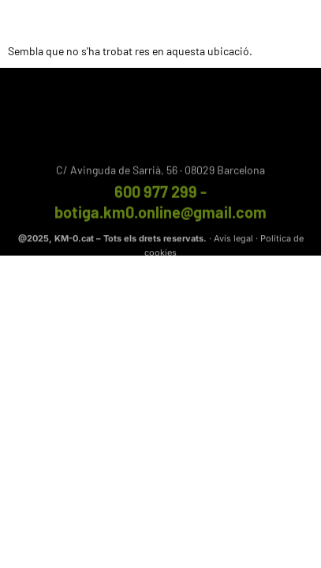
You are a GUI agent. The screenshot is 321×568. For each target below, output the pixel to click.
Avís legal (233, 239)
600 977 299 (155, 194)
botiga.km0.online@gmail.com (160, 214)
